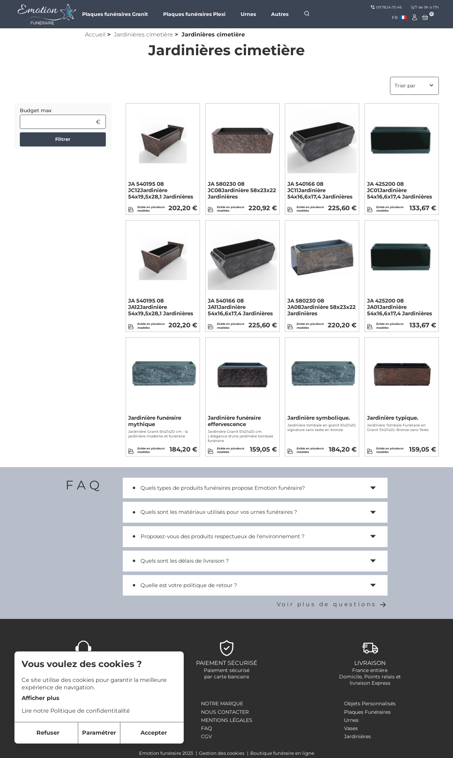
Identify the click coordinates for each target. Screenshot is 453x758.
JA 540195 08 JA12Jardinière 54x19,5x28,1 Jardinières (160, 307)
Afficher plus (40, 698)
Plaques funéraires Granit (115, 14)
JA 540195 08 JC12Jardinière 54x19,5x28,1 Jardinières (160, 190)
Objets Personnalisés (370, 703)
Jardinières (357, 736)
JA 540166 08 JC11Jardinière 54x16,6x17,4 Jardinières (319, 190)
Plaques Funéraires (367, 712)
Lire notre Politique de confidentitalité (76, 710)
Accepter (154, 732)
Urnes (248, 14)
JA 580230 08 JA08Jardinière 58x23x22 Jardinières (321, 307)
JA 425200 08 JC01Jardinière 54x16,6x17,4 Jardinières (399, 190)
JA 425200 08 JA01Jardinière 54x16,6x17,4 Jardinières (399, 307)
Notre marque (222, 703)
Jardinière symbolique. (318, 418)
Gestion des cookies (222, 753)
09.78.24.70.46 (386, 7)
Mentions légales (226, 720)
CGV (206, 736)
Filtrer (62, 139)
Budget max (36, 110)
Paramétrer (99, 732)
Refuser (47, 732)
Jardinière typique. (392, 418)
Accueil (95, 34)
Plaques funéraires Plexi (194, 14)
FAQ (206, 728)
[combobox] (399, 17)
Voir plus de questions (332, 604)
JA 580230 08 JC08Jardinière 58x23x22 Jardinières (242, 190)
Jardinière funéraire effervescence (234, 421)
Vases (351, 728)
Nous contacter (225, 712)
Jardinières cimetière (143, 34)
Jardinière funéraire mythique (154, 421)
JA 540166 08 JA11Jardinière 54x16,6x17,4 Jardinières (240, 307)
